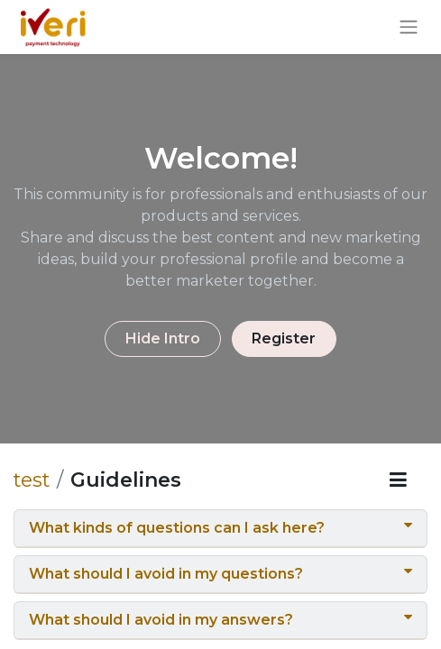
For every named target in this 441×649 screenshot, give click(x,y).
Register (284, 338)
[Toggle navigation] (408, 27)
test (32, 479)
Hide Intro (162, 338)
